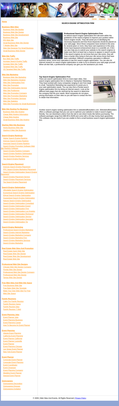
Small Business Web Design (14, 51)
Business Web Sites (10, 27)
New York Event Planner (12, 352)
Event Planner (8, 344)
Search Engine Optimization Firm (16, 209)
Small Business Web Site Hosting (16, 120)
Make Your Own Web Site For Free (17, 291)
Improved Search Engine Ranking (16, 144)
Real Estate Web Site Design (14, 254)
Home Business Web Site (13, 128)
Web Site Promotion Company (15, 93)
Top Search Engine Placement (15, 182)
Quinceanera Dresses (11, 386)
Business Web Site (10, 38)
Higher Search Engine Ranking (15, 138)
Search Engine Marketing (12, 227)
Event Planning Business (13, 320)
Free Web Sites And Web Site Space (17, 283)
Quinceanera (7, 381)
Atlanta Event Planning (12, 333)
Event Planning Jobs (10, 315)
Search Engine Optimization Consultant (18, 203)
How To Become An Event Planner (16, 325)
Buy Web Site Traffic (11, 59)
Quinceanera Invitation (12, 389)
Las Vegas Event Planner (13, 349)
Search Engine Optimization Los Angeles (19, 211)
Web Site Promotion (11, 85)
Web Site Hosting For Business (15, 109)
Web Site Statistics (10, 101)
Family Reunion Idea (11, 307)
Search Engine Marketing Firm (15, 238)
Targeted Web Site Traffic (13, 67)
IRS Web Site (8, 40)
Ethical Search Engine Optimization (17, 195)
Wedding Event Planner (12, 373)
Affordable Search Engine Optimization (18, 190)
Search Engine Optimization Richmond (18, 214)
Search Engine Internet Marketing (16, 232)
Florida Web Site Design (12, 270)
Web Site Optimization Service (15, 88)
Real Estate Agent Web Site (14, 251)
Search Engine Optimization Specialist (18, 219)
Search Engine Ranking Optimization (17, 154)
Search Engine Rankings (12, 136)
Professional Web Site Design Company (18, 272)
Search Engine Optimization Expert (17, 206)
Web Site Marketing (10, 75)
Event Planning (8, 331)
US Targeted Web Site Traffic (14, 69)
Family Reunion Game (12, 304)
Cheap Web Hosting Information (15, 114)
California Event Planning (13, 336)
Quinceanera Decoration (12, 384)
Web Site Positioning (11, 91)
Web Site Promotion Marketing (15, 96)
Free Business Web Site (12, 286)
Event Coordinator (10, 365)
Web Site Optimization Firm (14, 83)
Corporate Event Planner (13, 360)
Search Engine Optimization (13, 187)
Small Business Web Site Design (16, 43)
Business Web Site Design (13, 32)
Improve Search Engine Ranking (16, 141)
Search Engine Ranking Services (16, 156)
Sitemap (102, 19)
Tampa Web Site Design (12, 278)
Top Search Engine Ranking (14, 159)
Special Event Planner (12, 376)
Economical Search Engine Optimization (19, 193)
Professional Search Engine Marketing (18, 230)
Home (94, 19)
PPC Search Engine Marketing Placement (19, 169)
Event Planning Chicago (12, 346)
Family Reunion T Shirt (12, 309)
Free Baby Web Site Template (15, 288)
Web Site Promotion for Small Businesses (19, 104)
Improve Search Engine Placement (16, 167)
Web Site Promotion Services (14, 98)
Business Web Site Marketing (14, 77)
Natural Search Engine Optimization (17, 201)
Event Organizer (9, 368)
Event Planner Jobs (10, 317)
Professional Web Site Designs (15, 264)
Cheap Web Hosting (11, 117)
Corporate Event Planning (13, 362)
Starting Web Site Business (13, 125)
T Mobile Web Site (10, 45)
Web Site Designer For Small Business (18, 48)
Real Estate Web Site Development (17, 256)
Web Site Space (9, 293)
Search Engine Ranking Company (16, 151)
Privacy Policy (80, 398)
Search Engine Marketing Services (16, 240)
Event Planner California (12, 339)
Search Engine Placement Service (16, 177)
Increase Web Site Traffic (13, 64)
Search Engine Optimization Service (17, 217)
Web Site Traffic (8, 56)
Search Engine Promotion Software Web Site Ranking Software (18, 147)
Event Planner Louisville (12, 341)
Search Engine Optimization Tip (15, 222)
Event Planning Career (12, 323)
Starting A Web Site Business (14, 130)
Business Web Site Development (16, 35)
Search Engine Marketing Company (17, 235)
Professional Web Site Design (15, 275)
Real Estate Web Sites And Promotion (18, 248)
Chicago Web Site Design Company (17, 267)
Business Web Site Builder (13, 30)
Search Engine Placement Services (17, 179)
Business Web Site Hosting (14, 112)
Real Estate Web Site (11, 259)
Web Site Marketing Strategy (14, 80)
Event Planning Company (13, 370)
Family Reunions (9, 299)
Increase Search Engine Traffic (15, 61)
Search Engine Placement (13, 164)
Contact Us (112, 19)
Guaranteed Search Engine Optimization (19, 198)
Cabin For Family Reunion (13, 301)
